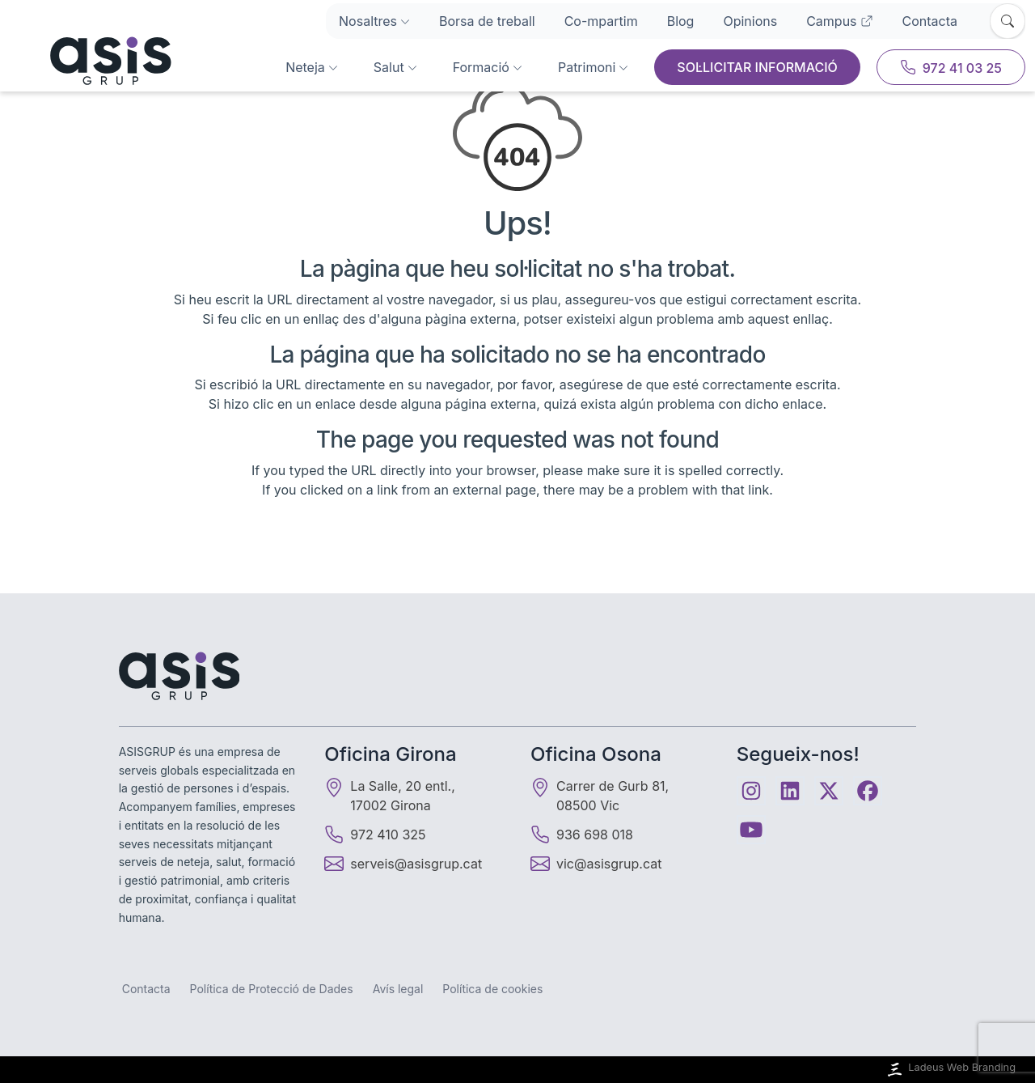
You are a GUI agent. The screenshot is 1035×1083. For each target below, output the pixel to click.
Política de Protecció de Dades (271, 989)
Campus (839, 21)
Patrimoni (593, 67)
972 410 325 (374, 834)
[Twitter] (828, 790)
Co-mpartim (601, 21)
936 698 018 (581, 834)
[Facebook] (867, 790)
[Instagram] (751, 790)
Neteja (311, 67)
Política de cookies (492, 989)
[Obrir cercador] (1007, 21)
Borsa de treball (487, 21)
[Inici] (90, 60)
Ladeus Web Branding (950, 1070)
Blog (681, 21)
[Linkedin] (790, 790)
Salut (395, 67)
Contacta (929, 21)
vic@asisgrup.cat (608, 864)
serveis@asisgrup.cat (416, 864)
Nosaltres (374, 21)
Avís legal (398, 989)
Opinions (750, 21)
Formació (487, 67)
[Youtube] (751, 829)
